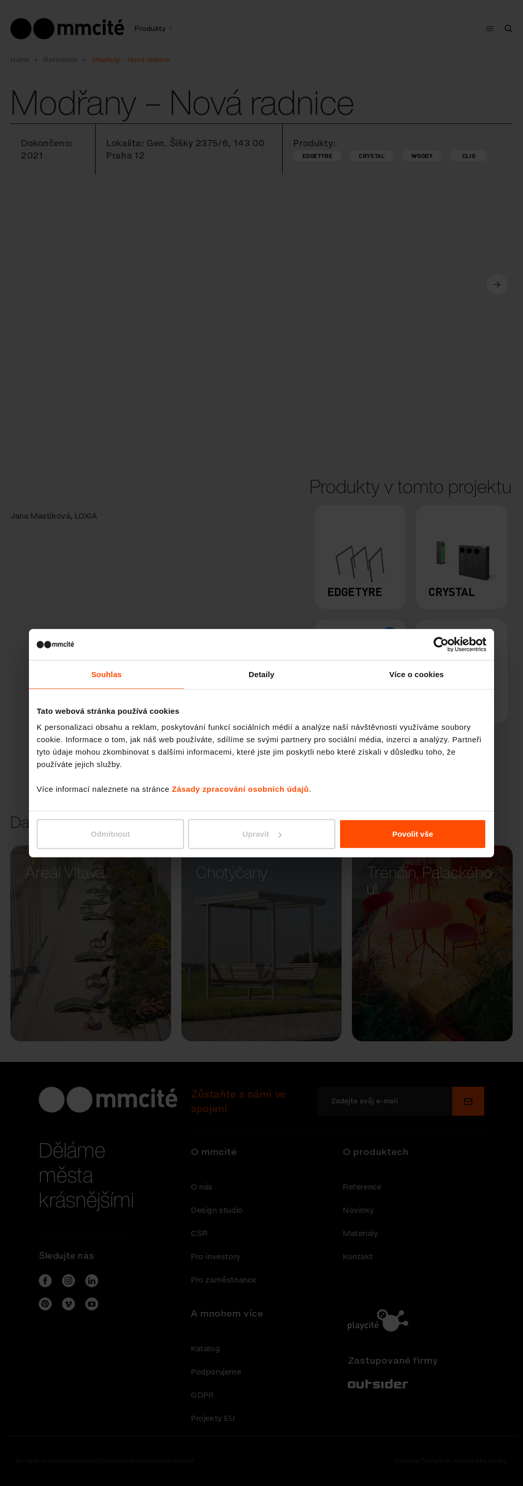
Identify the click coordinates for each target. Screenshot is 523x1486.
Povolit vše (412, 834)
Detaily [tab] (261, 673)
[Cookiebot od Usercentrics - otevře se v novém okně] (441, 644)
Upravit (262, 834)
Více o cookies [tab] (416, 673)
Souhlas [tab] (106, 673)
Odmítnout (110, 834)
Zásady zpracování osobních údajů (240, 789)
